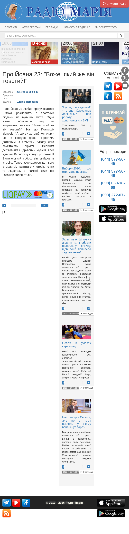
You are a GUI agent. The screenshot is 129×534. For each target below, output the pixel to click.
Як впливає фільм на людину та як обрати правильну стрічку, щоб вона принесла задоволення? (76, 246)
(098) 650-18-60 (113, 185)
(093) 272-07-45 (113, 197)
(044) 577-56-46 (113, 173)
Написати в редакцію (76, 27)
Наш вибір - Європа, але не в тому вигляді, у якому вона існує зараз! (76, 422)
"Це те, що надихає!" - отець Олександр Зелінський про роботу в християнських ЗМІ (76, 114)
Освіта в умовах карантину (76, 344)
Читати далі (86, 139)
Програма (11, 27)
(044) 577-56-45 (113, 161)
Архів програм (31, 27)
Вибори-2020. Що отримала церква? (76, 170)
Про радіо (52, 27)
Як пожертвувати (106, 27)
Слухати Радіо (114, 3)
